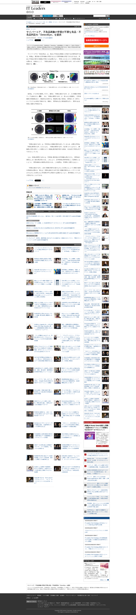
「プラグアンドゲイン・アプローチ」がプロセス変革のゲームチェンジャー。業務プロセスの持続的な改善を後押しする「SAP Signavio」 (71, 339)
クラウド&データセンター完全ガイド (46, 603)
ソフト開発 (88, 1)
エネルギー (76, 3)
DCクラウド (55, 2)
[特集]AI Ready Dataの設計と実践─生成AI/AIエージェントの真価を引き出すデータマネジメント (96, 428)
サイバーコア (32, 187)
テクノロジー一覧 (40, 22)
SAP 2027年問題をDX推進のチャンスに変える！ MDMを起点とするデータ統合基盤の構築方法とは (43, 359)
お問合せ (28, 597)
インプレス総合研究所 (75, 603)
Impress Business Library (90, 31)
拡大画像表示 (31, 88)
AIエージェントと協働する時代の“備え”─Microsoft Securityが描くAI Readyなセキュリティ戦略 (70, 315)
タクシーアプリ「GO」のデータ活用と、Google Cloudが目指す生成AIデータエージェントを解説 (43, 381)
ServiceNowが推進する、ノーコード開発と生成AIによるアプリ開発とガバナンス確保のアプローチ (71, 402)
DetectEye (38, 187)
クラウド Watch (85, 603)
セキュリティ (68, 18)
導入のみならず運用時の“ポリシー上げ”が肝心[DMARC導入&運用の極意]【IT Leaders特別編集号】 (53, 233)
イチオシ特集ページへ (102, 445)
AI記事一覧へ (77, 26)
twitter (27, 12)
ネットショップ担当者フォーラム (45, 605)
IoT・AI (93, 1)
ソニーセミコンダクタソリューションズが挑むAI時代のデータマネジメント (71, 205)
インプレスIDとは (89, 35)
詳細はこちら (103, 580)
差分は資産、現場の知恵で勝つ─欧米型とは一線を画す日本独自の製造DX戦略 (43, 391)
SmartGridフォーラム (95, 603)
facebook (30, 12)
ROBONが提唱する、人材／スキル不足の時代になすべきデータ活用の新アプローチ (43, 413)
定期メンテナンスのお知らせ (91, 93)
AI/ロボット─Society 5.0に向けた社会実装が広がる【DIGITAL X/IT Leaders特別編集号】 (50, 228)
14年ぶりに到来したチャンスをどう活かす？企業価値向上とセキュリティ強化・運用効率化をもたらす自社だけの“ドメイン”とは (92, 187)
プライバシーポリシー (71, 595)
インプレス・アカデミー (43, 606)
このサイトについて (31, 595)
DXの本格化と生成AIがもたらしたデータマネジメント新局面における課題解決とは (71, 435)
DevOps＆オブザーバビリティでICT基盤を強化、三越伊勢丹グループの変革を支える (43, 424)
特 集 (58, 16)
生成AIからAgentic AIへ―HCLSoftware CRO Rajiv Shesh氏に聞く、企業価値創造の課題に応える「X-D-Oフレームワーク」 (92, 216)
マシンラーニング (46, 187)
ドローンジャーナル (101, 605)
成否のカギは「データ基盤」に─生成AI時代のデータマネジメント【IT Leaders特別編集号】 (51, 223)
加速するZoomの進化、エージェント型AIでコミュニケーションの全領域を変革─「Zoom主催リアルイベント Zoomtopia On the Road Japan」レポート (71, 295)
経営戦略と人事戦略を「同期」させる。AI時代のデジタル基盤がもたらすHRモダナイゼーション (71, 271)
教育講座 (87, 3)
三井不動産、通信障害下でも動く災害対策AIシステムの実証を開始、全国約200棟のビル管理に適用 (43, 205)
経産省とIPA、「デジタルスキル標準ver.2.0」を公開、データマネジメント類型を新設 (71, 197)
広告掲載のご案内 (54, 595)
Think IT (58, 603)
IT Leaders (35, 8)
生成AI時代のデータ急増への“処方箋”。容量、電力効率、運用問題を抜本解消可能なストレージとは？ (43, 370)
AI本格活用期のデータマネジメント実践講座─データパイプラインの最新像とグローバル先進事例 (71, 446)
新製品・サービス (53, 22)
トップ (29, 17)
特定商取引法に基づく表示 (84, 595)
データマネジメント (80, 18)
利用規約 (39, 595)
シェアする (29, 40)
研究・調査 (99, 1)
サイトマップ (94, 595)
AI (57, 18)
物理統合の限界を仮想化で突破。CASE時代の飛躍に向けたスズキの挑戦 (43, 260)
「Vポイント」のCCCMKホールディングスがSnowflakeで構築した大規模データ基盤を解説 (71, 424)
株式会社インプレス (42, 601)
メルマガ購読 (46, 595)
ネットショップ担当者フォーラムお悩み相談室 (65, 605)
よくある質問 (35, 597)
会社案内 (62, 595)
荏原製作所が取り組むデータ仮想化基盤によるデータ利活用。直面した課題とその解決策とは (43, 457)
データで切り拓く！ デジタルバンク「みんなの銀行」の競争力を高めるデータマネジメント (71, 391)
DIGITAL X (92, 605)
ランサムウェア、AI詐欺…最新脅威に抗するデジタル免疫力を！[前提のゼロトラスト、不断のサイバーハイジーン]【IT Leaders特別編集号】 (53, 238)
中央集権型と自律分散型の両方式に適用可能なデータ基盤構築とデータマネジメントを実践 (43, 435)
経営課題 (37, 16)
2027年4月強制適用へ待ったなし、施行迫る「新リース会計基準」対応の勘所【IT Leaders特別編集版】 (53, 217)
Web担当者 (76, 1)
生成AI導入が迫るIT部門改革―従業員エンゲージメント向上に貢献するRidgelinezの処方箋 (71, 304)
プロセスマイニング (49, 18)
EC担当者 (82, 1)
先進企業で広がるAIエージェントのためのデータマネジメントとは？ (43, 271)
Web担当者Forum (65, 603)
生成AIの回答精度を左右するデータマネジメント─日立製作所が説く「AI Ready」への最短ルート (71, 249)
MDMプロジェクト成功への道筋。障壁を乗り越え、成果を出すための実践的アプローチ (43, 402)
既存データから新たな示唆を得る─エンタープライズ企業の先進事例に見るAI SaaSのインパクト (71, 370)
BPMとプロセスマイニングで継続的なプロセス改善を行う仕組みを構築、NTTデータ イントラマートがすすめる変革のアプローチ (92, 248)
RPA (62, 18)
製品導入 (66, 2)
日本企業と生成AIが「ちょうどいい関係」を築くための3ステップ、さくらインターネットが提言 (71, 457)
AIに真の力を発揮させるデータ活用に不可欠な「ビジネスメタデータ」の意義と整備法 (71, 359)
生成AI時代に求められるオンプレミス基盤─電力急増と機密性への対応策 (43, 315)
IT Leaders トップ (30, 22)
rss (32, 12)
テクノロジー (47, 16)
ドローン (82, 3)
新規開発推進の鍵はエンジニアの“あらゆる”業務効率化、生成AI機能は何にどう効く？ (71, 381)
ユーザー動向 (38, 18)
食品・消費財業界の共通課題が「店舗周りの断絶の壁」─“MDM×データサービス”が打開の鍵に (71, 326)
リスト (42, 40)
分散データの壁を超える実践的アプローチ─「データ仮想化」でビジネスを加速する (43, 446)
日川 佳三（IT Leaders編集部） (45, 38)
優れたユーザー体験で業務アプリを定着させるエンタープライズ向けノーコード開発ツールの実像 (43, 282)
